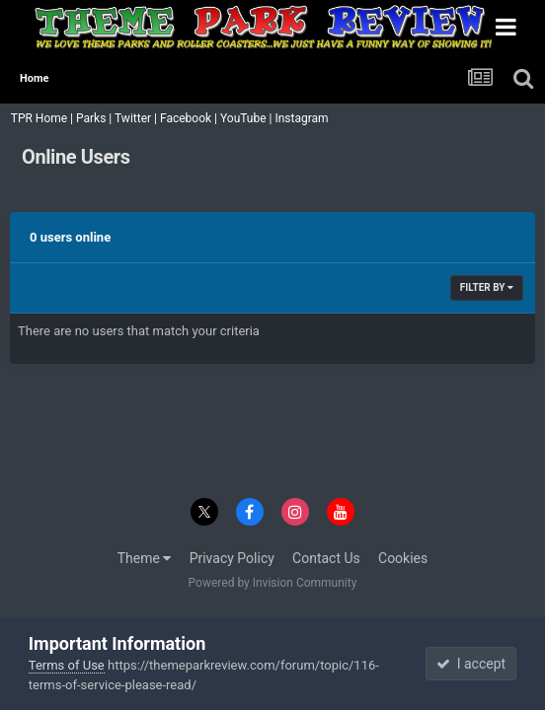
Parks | (95, 118)
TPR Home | (40, 118)
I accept (471, 664)
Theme (144, 558)
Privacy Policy (232, 558)
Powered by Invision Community (273, 583)
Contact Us (326, 558)
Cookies (403, 558)
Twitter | (137, 118)
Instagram (302, 118)
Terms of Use (67, 665)
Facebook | (190, 118)
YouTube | (247, 118)
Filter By (486, 287)
